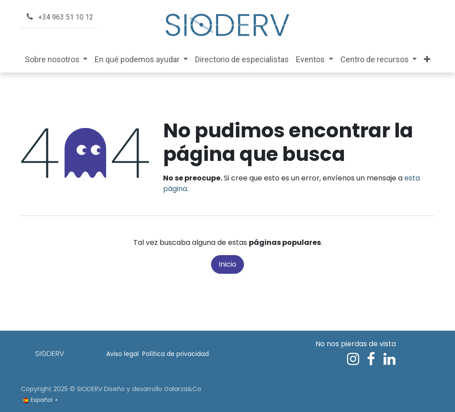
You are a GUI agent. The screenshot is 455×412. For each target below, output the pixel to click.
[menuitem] (56, 59)
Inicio (227, 264)
